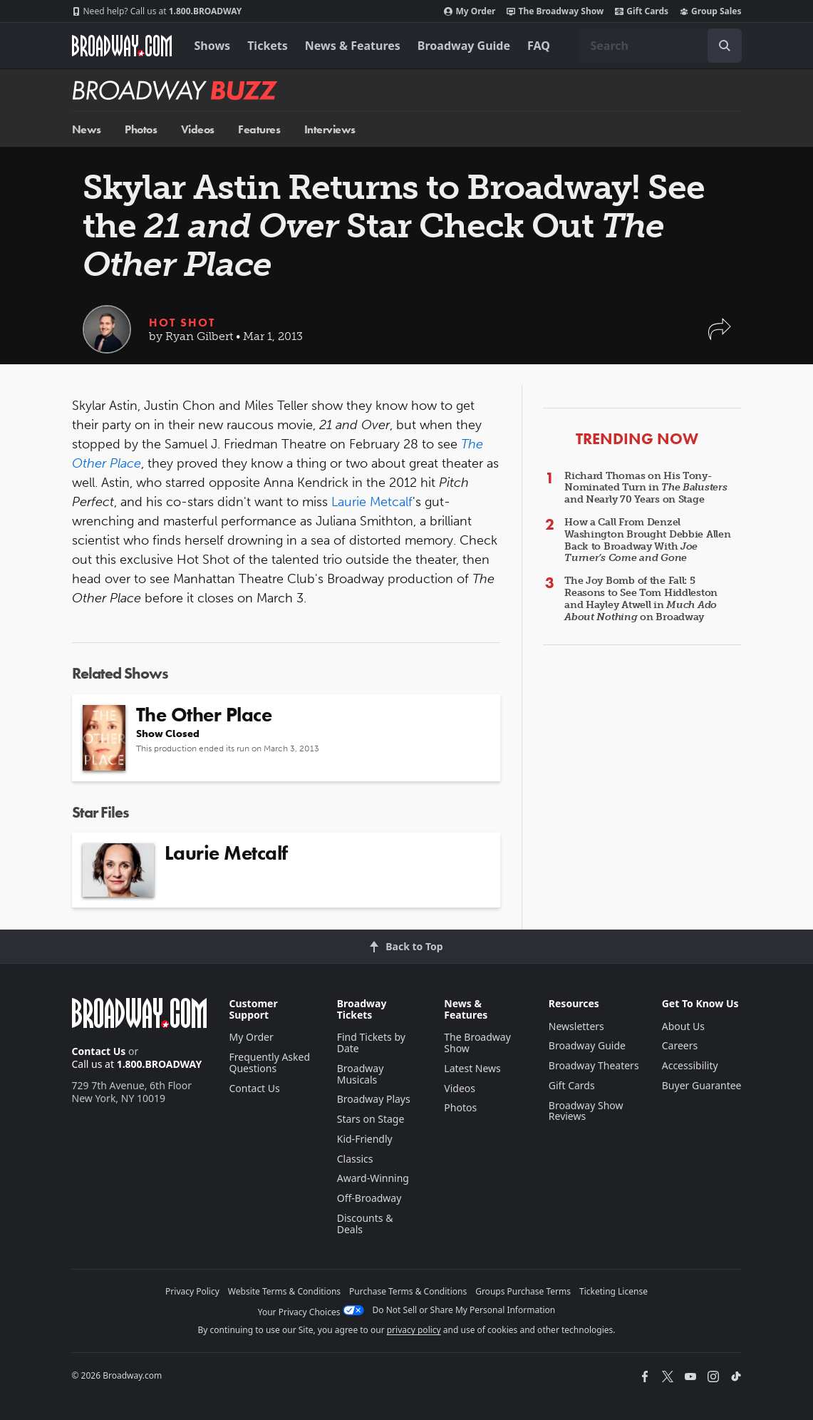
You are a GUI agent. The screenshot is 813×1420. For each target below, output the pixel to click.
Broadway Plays (373, 1099)
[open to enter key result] (725, 46)
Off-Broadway (369, 1198)
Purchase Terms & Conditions (408, 1291)
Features (259, 129)
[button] (719, 336)
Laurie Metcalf (372, 502)
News (86, 129)
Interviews (330, 129)
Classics (355, 1159)
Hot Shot (182, 322)
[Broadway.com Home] (122, 45)
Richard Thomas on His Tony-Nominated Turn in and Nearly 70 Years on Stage (645, 488)
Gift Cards (641, 11)
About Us (683, 1026)
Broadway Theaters (594, 1065)
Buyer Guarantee (702, 1085)
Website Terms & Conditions (284, 1291)
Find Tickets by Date (371, 1042)
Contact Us (99, 1051)
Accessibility (690, 1065)
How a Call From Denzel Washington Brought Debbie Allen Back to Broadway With (647, 540)
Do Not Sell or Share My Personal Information (464, 1310)
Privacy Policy (192, 1291)
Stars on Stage (371, 1119)
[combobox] (660, 46)
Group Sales (710, 11)
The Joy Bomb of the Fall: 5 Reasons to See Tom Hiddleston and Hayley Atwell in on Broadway (641, 598)
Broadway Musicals (360, 1073)
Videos (197, 129)
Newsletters (576, 1026)
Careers (680, 1045)
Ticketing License (613, 1291)
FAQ (538, 45)
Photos (141, 129)
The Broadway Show (555, 11)
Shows (213, 45)
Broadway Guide (464, 45)
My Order (469, 11)
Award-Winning (373, 1178)
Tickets (267, 45)
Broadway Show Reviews (586, 1111)
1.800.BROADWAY (157, 11)
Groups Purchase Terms (523, 1291)
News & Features (352, 45)
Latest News (472, 1068)
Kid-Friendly (365, 1139)
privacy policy (414, 1330)
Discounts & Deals (365, 1223)
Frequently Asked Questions (270, 1062)
